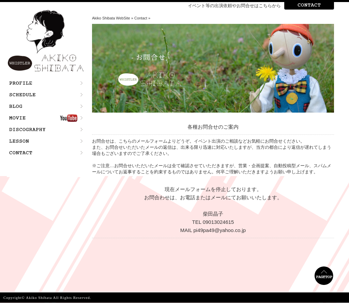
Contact (140, 18)
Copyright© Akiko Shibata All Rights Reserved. (47, 297)
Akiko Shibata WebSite (111, 18)
